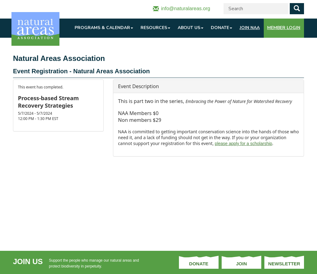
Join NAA (250, 28)
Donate (221, 28)
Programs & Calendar (104, 28)
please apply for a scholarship (243, 143)
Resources (155, 28)
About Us (190, 28)
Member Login (283, 28)
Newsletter (284, 263)
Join (241, 263)
